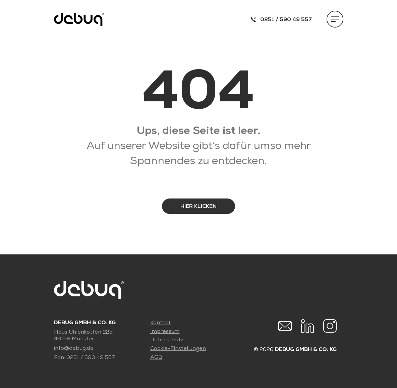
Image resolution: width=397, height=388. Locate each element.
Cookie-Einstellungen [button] (178, 348)
